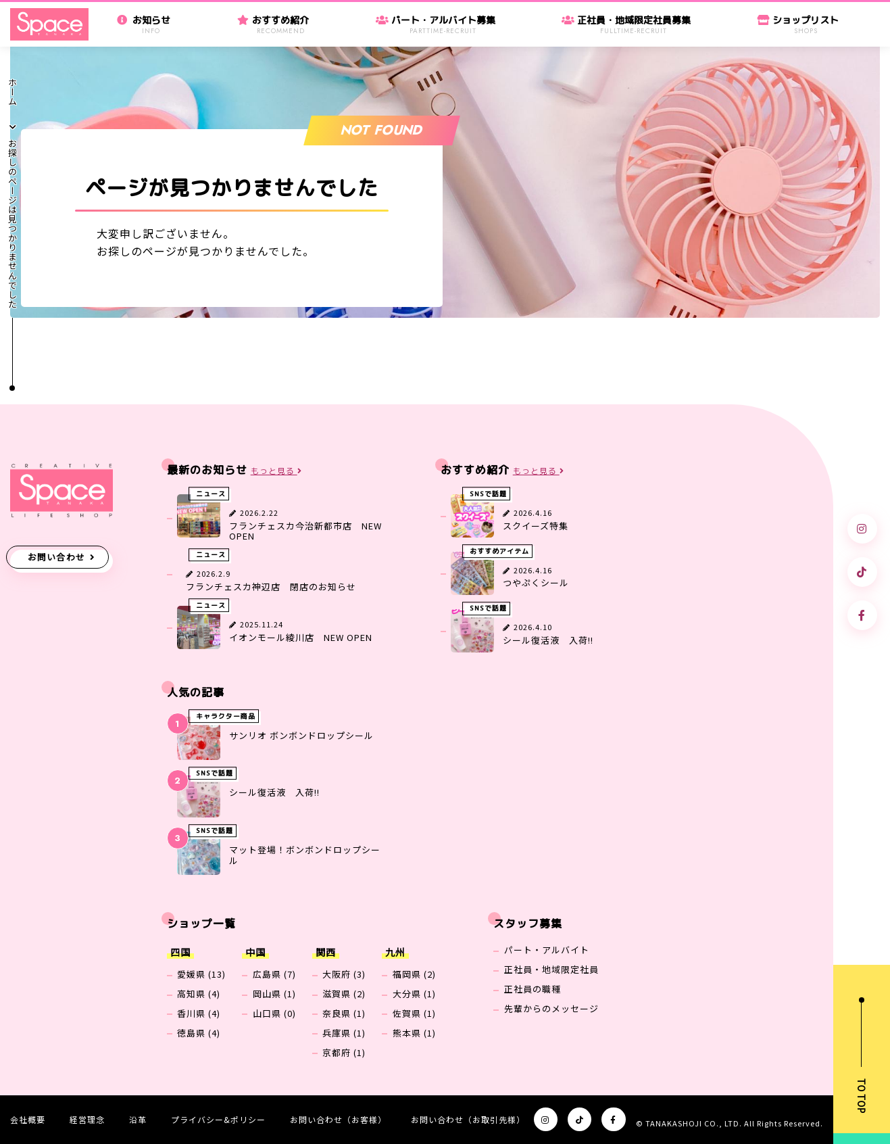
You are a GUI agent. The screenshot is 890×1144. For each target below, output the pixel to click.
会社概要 (27, 1119)
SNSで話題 (488, 493)
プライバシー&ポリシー (218, 1119)
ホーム (12, 92)
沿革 (138, 1119)
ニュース (211, 493)
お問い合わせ (57, 556)
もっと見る (276, 471)
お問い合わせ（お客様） (338, 1119)
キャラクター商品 (225, 716)
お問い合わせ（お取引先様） (468, 1119)
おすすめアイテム (499, 551)
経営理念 (87, 1119)
